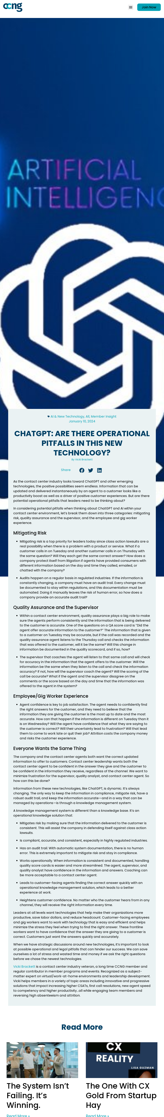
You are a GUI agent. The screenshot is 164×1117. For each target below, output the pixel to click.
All (87, 416)
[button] (130, 7)
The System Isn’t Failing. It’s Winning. (38, 1096)
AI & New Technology (67, 416)
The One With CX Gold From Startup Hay (121, 1096)
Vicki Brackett (24, 966)
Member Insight (103, 416)
